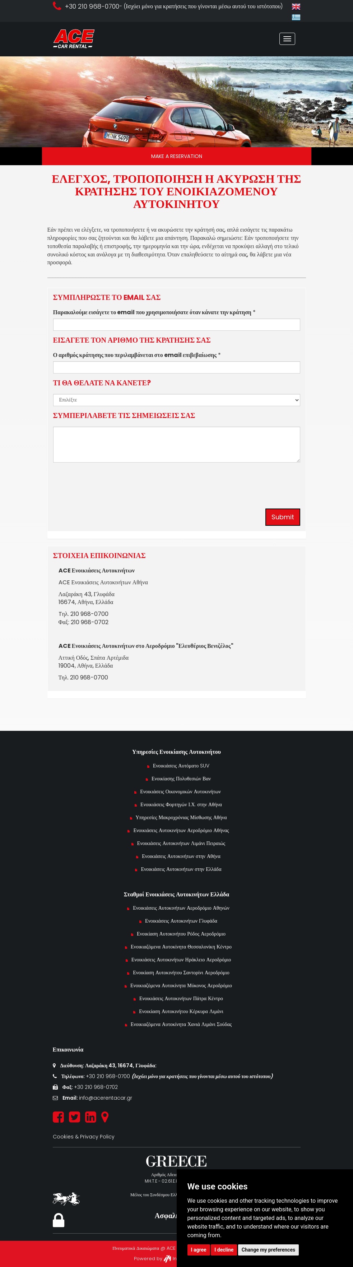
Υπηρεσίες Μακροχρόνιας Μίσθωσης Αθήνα (181, 817)
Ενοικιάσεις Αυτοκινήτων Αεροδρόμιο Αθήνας (181, 830)
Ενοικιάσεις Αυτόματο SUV (181, 765)
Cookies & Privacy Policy (84, 1136)
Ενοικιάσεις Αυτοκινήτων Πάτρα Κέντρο (181, 998)
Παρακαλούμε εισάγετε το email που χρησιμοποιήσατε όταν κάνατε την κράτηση (152, 312)
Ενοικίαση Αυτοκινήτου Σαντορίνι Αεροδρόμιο (181, 972)
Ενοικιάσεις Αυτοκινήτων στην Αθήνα (181, 856)
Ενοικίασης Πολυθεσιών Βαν (181, 778)
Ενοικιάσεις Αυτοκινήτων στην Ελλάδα (181, 869)
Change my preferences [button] (268, 1250)
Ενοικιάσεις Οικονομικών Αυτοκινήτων (181, 791)
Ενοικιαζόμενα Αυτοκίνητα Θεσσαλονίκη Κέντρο (181, 946)
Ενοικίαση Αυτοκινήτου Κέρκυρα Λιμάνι (181, 1011)
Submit (282, 516)
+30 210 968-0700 (108, 1076)
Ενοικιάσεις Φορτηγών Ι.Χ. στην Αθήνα (181, 804)
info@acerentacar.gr (105, 1097)
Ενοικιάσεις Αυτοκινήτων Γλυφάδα (181, 920)
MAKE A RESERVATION (176, 156)
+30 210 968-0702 (96, 1087)
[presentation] (107, 482)
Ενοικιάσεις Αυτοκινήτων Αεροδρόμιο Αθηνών (181, 907)
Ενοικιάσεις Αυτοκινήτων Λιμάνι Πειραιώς (181, 843)
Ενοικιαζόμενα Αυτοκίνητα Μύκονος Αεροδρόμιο (181, 985)
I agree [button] (198, 1250)
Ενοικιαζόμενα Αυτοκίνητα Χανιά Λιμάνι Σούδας (181, 1024)
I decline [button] (223, 1250)
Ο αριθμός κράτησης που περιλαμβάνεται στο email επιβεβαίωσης (135, 355)
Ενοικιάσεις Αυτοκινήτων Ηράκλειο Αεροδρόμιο (181, 959)
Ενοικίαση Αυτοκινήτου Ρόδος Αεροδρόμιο (181, 933)
